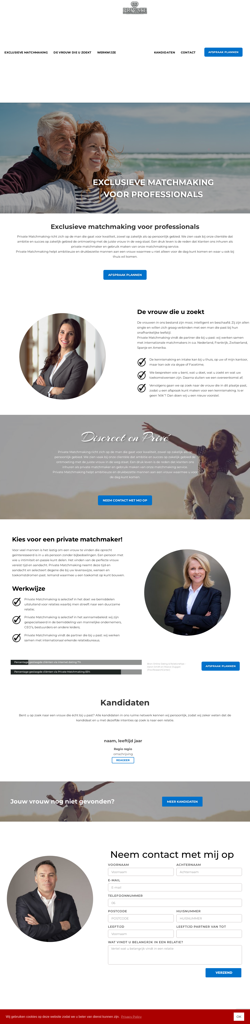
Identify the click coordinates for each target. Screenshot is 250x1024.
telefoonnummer (125, 896)
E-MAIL (114, 880)
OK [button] (239, 1017)
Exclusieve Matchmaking (26, 52)
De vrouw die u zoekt (72, 52)
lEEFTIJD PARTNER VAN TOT (201, 927)
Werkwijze (106, 52)
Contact (188, 52)
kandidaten (164, 52)
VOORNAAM (118, 865)
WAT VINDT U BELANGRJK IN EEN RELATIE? (145, 942)
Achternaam (188, 865)
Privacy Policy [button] (131, 1017)
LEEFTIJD (116, 927)
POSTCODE (117, 911)
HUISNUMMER (188, 911)
